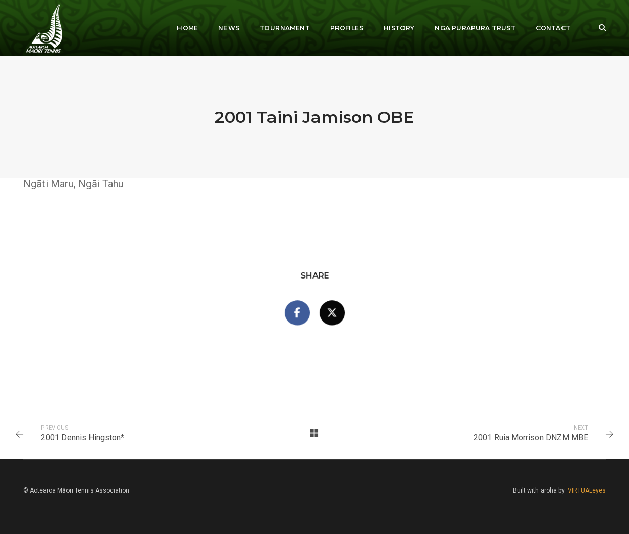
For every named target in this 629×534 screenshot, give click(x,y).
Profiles (346, 28)
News (228, 28)
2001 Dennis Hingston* (82, 437)
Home (187, 28)
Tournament (285, 28)
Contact (553, 28)
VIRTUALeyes (587, 490)
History (399, 28)
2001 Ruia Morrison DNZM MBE (531, 437)
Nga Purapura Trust (475, 28)
